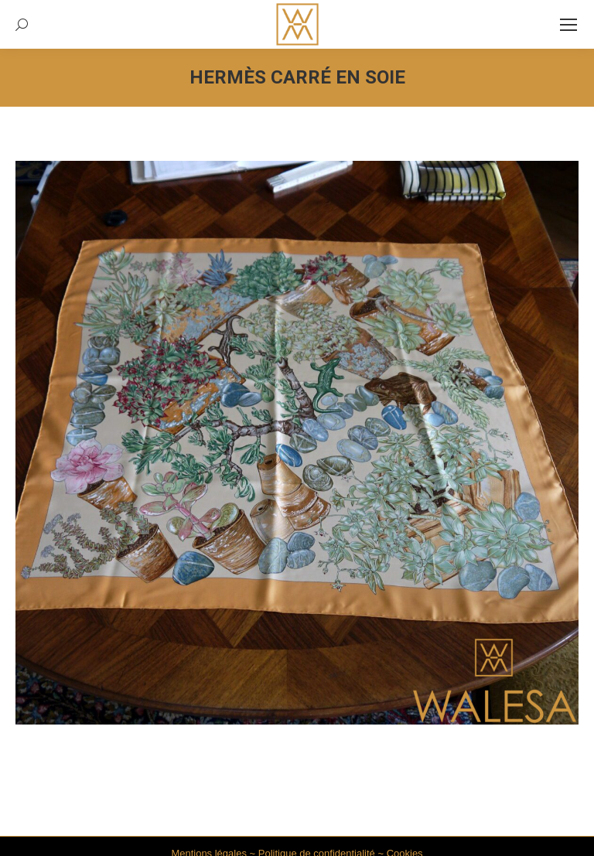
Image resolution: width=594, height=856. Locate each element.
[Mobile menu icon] (568, 25)
